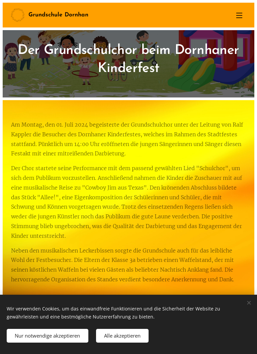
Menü (239, 15)
